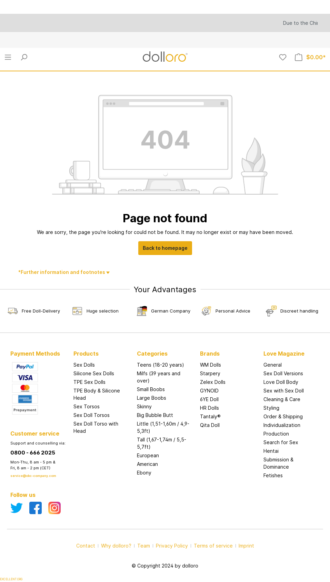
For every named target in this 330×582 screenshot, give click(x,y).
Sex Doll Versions (283, 373)
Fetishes (273, 475)
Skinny (144, 406)
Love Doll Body (280, 382)
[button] (228, 346)
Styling (271, 408)
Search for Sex (280, 442)
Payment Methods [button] (35, 353)
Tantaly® (210, 416)
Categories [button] (152, 353)
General (272, 365)
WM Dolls (210, 365)
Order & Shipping (283, 416)
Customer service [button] (34, 433)
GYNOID (209, 391)
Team (143, 546)
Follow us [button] (23, 494)
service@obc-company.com (33, 476)
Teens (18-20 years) (160, 365)
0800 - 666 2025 (32, 452)
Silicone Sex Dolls (93, 373)
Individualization (281, 425)
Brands (210, 353)
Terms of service (213, 546)
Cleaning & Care (281, 399)
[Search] (24, 57)
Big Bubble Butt (155, 415)
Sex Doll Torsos (91, 415)
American (147, 464)
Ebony (144, 473)
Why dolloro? (116, 546)
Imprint (246, 546)
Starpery (210, 373)
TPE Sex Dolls (89, 382)
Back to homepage (165, 248)
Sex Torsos (86, 406)
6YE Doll (209, 399)
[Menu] (8, 57)
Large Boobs (151, 398)
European (148, 455)
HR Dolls (209, 408)
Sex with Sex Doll (283, 391)
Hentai (271, 451)
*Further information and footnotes (62, 272)
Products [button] (86, 353)
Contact (85, 546)
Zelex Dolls (213, 382)
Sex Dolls (84, 365)
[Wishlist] (283, 57)
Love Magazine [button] (283, 353)
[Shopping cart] (310, 57)
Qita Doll (210, 425)
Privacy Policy (172, 546)
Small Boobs (151, 389)
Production (276, 434)
